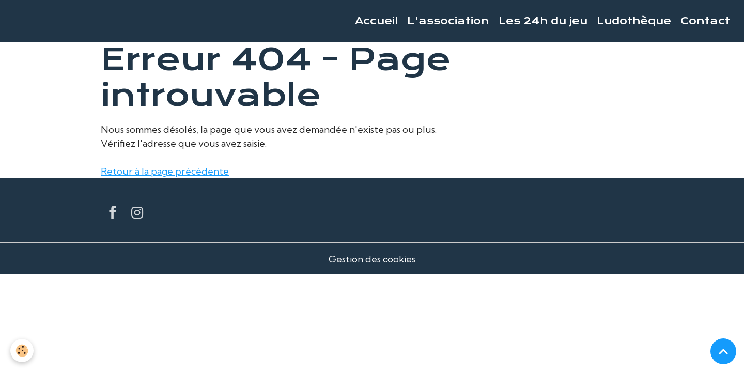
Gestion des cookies (372, 259)
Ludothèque (634, 21)
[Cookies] (22, 350)
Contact (705, 21)
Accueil (376, 21)
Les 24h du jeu (543, 21)
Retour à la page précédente (165, 171)
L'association (448, 21)
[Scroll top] (723, 351)
